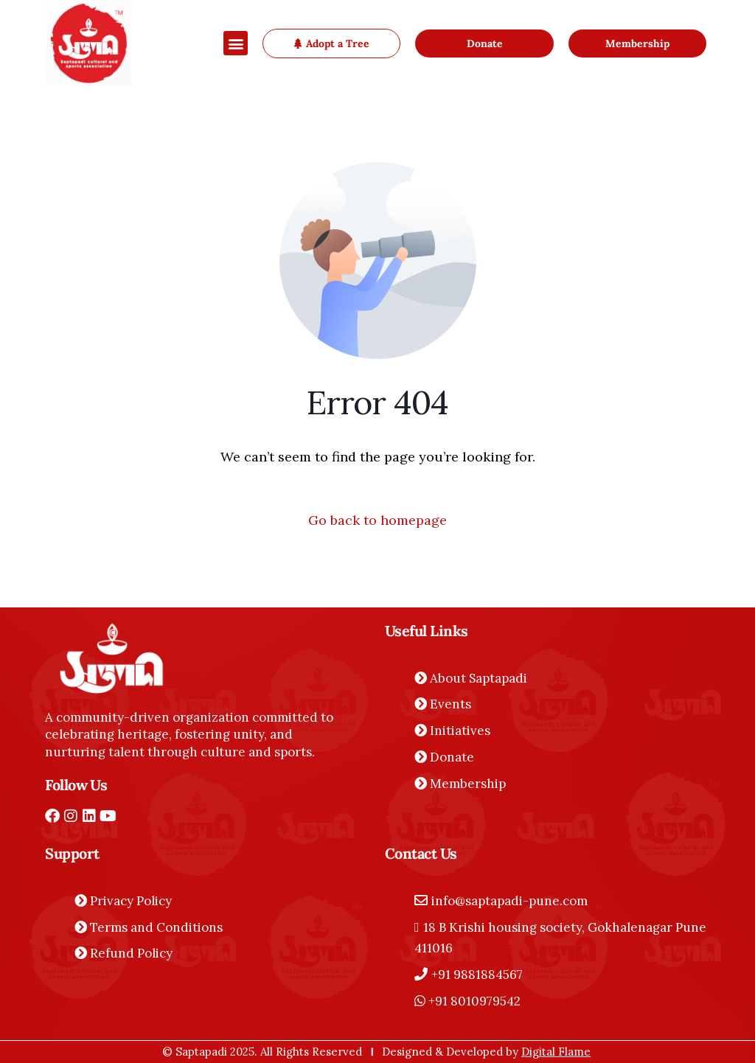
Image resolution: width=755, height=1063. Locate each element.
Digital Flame (556, 1052)
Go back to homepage (377, 520)
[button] (235, 43)
